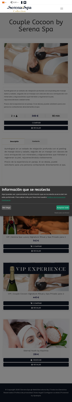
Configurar (6, 200)
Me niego (6, 207)
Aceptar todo (63, 207)
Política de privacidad (56, 197)
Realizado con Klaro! (62, 213)
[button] (4, 2)
